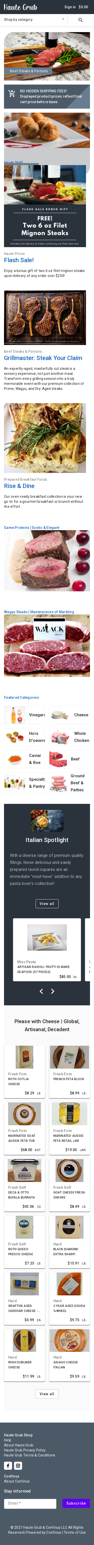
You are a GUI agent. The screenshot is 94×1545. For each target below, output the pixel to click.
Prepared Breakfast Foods (25, 479)
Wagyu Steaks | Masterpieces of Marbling (39, 612)
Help (7, 1440)
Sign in (70, 7)
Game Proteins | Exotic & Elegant (31, 528)
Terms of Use (75, 1532)
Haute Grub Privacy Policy (25, 1450)
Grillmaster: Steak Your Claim (43, 358)
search (81, 20)
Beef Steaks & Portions (23, 351)
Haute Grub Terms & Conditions (29, 1455)
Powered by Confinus (43, 1532)
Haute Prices (14, 254)
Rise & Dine (19, 485)
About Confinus (17, 1481)
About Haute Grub (18, 1445)
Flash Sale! (19, 260)
